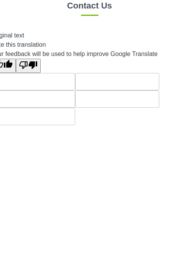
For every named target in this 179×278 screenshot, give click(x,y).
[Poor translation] (28, 66)
